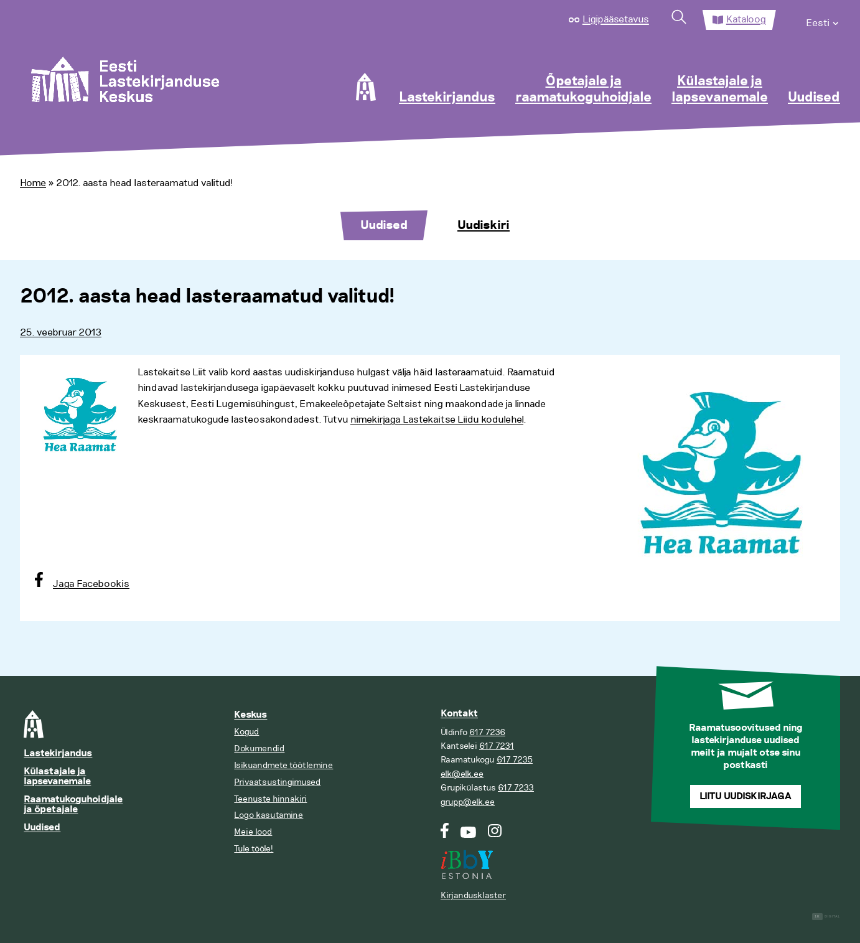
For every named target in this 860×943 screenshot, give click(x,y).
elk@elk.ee (462, 774)
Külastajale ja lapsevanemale (719, 89)
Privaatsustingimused (277, 782)
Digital (826, 916)
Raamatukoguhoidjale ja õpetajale (73, 804)
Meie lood (253, 832)
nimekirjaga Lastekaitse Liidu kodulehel (436, 419)
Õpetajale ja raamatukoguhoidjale (583, 89)
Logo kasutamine (268, 815)
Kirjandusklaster (473, 895)
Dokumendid (259, 748)
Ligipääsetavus (615, 19)
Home (33, 183)
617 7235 (515, 759)
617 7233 (516, 787)
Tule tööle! (253, 848)
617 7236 (487, 732)
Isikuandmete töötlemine (283, 765)
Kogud (246, 731)
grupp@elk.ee (468, 802)
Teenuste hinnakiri (270, 799)
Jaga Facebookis (91, 584)
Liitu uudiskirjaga (745, 796)
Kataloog (746, 19)
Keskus (250, 714)
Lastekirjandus (447, 98)
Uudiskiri (483, 225)
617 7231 (496, 746)
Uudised (814, 98)
